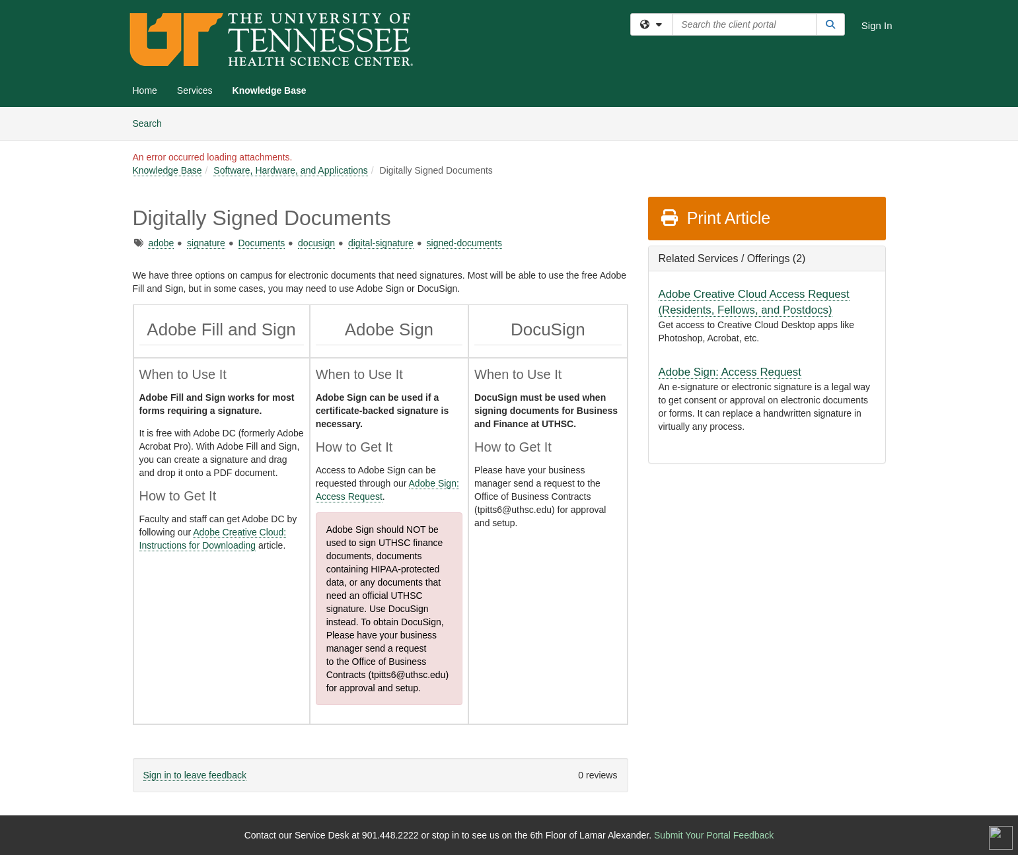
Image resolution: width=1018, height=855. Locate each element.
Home (145, 90)
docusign (316, 243)
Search (152, 122)
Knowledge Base (270, 90)
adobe (161, 243)
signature (206, 243)
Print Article (715, 218)
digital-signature (381, 243)
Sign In (876, 25)
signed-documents (464, 243)
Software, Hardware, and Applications (290, 170)
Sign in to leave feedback (194, 775)
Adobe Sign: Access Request (730, 372)
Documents (261, 243)
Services (195, 90)
